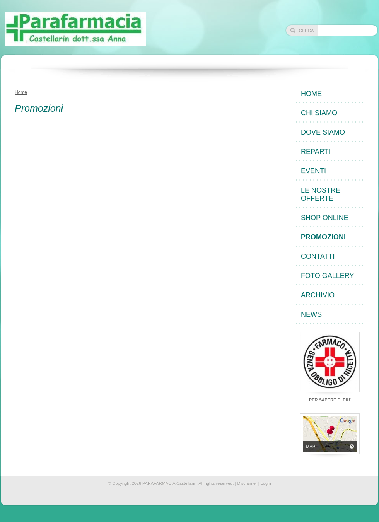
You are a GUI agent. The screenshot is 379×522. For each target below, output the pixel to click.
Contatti (318, 256)
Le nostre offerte (320, 194)
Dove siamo (323, 132)
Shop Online (324, 218)
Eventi (313, 171)
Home (21, 92)
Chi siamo (319, 113)
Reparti (315, 151)
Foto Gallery (327, 276)
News (311, 314)
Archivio (318, 295)
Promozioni (323, 237)
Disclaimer (247, 483)
